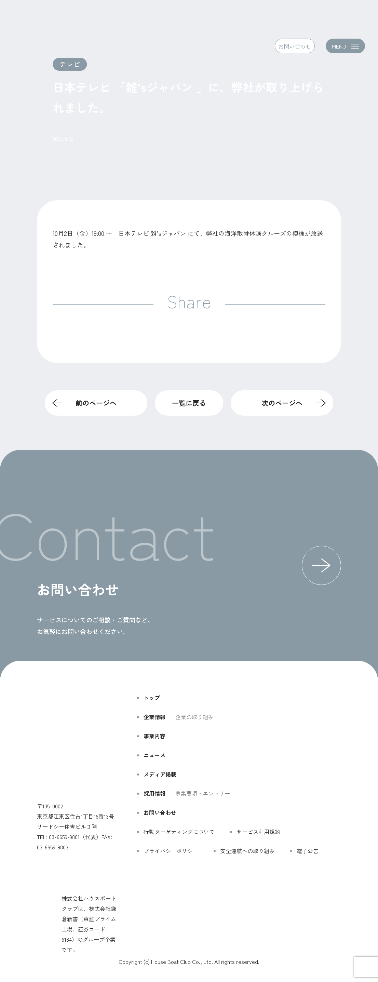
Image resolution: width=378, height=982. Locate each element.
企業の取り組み (194, 717)
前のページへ (96, 403)
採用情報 (154, 793)
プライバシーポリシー (171, 851)
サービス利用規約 (258, 832)
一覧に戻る (189, 403)
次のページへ (281, 403)
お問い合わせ (294, 46)
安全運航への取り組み (247, 851)
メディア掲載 (160, 774)
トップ (152, 698)
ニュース (154, 755)
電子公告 (308, 851)
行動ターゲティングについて (179, 832)
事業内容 (154, 736)
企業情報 (154, 717)
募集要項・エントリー (202, 793)
